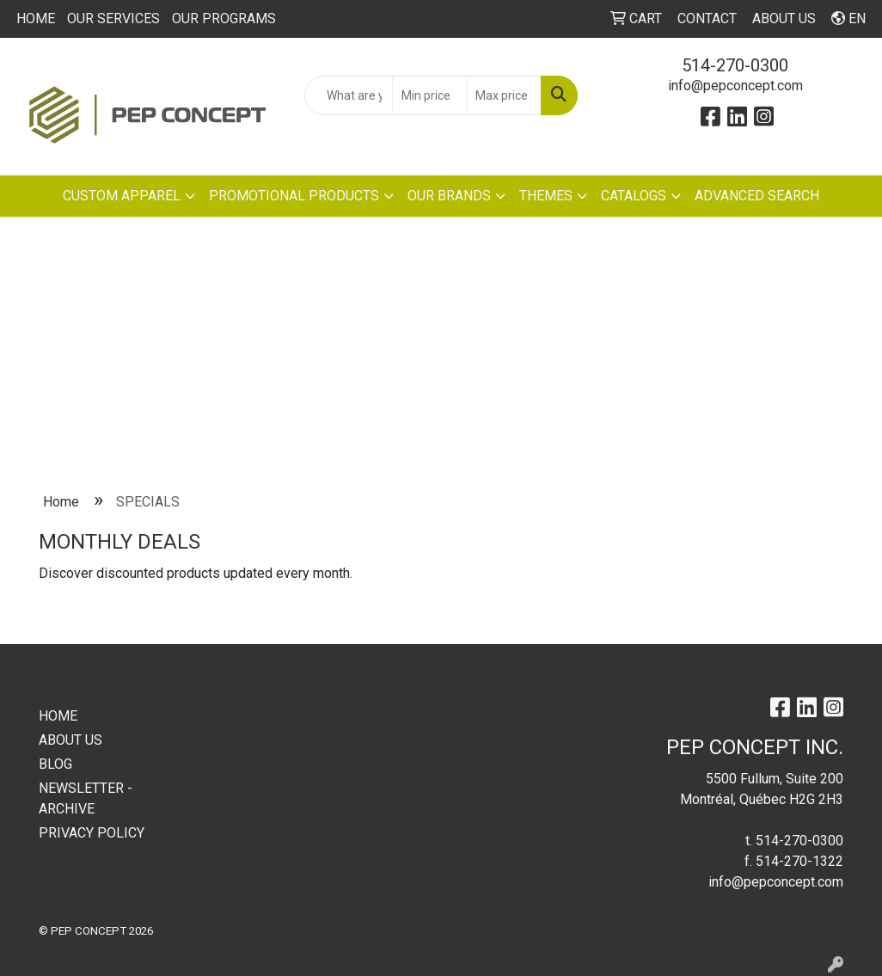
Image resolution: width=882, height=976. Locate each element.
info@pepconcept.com (735, 85)
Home (61, 502)
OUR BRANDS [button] (449, 195)
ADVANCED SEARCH (757, 195)
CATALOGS (633, 195)
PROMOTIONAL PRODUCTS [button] (294, 195)
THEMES (546, 195)
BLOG (55, 764)
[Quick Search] (348, 95)
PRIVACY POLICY (91, 833)
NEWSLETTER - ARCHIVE (85, 798)
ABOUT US (70, 740)
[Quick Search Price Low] (430, 95)
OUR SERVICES (113, 18)
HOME (35, 18)
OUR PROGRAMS (224, 18)
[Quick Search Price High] (504, 95)
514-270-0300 (735, 65)
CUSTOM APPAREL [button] (122, 195)
